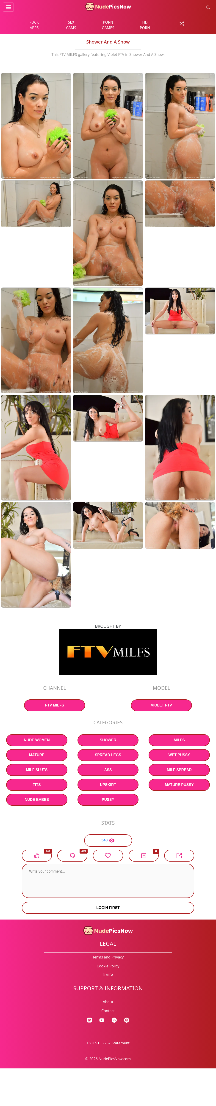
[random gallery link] (181, 23)
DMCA (108, 974)
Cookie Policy (108, 966)
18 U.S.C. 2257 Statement (108, 1043)
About (108, 1001)
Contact (108, 1010)
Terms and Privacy (108, 957)
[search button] (208, 7)
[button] (144, 856)
